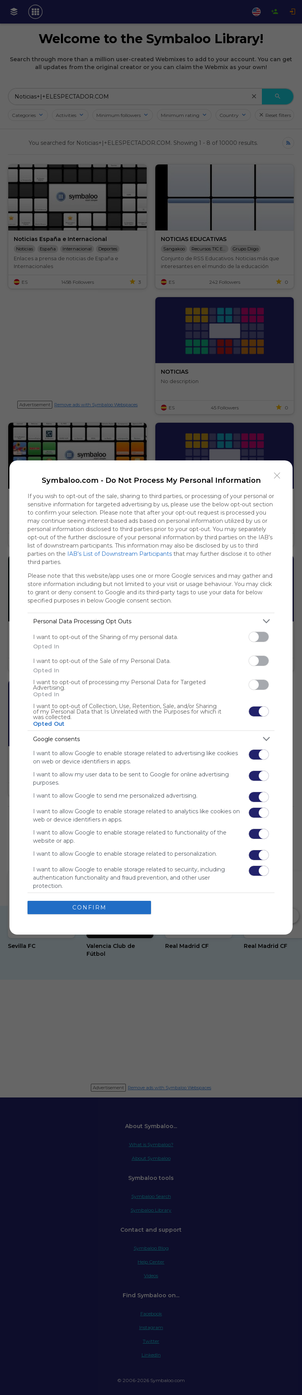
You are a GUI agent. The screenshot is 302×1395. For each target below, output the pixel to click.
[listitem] (151, 621)
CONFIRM (89, 907)
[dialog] (151, 697)
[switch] (259, 637)
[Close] (277, 475)
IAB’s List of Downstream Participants (119, 553)
